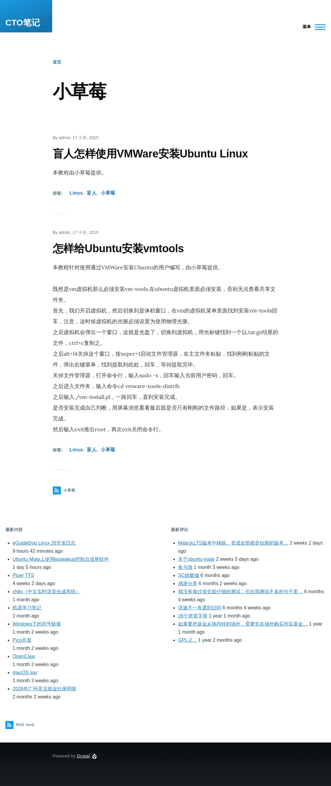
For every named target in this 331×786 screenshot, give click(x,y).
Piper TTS (23, 575)
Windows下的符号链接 (37, 623)
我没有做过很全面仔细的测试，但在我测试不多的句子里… (240, 591)
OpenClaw (24, 656)
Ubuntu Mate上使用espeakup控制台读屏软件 (61, 559)
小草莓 (108, 193)
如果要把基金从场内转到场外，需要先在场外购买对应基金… (243, 623)
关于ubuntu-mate (196, 559)
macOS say (25, 672)
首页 (57, 62)
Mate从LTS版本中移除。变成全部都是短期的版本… (233, 542)
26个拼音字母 (192, 615)
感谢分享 (187, 583)
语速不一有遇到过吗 (199, 607)
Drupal (83, 756)
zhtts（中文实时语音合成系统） (46, 591)
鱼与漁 (185, 567)
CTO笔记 (22, 22)
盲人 (92, 193)
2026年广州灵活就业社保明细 (44, 688)
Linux (76, 193)
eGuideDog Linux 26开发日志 (44, 542)
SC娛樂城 (188, 575)
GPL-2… (187, 640)
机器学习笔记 (27, 607)
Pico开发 (22, 640)
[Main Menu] (312, 27)
